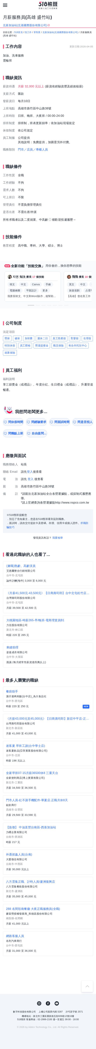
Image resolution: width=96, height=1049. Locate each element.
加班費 (29, 338)
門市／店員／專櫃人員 (33, 149)
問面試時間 (61, 422)
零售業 (37, 32)
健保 (17, 338)
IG (39, 1003)
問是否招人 (85, 422)
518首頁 (18, 32)
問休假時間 (15, 422)
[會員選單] (91, 5)
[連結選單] (5, 5)
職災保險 (58, 345)
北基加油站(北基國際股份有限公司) (60, 32)
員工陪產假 (59, 338)
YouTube (57, 1003)
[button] (31, 305)
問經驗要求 (38, 422)
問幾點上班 (15, 433)
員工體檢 (25, 345)
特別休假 (10, 345)
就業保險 (10, 352)
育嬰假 (74, 338)
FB (48, 1003)
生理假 (87, 338)
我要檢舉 (57, 537)
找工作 (28, 32)
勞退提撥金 (41, 345)
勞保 (7, 338)
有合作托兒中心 (78, 345)
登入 (30, 471)
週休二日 (42, 338)
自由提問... (39, 433)
